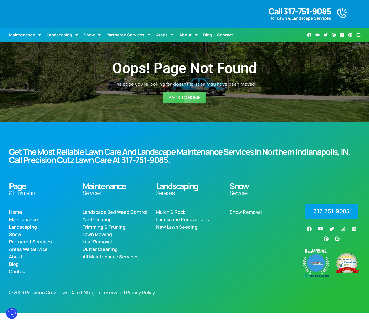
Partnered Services (128, 46)
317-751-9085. (145, 171)
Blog (207, 46)
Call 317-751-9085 (300, 17)
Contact (225, 46)
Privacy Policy (140, 305)
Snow (92, 46)
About (188, 46)
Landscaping (63, 46)
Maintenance (25, 46)
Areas (165, 46)
